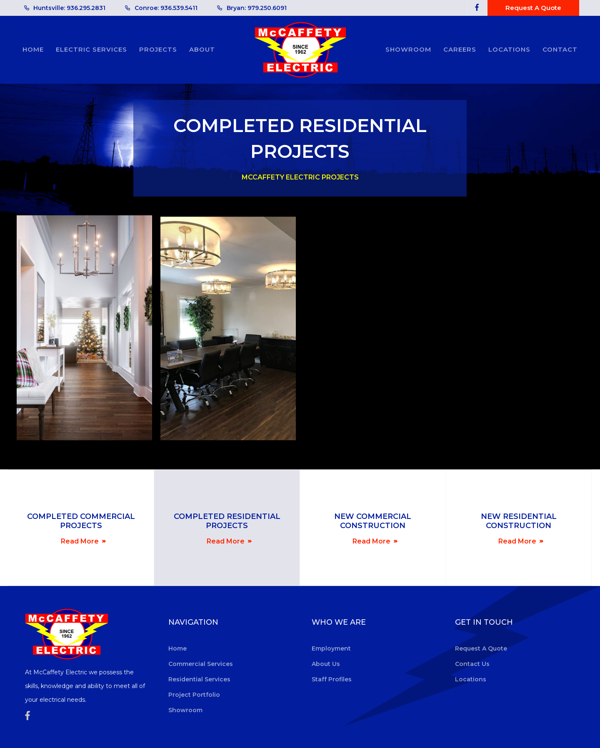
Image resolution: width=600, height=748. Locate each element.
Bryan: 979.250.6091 (257, 8)
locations (509, 49)
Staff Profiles (332, 679)
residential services (199, 679)
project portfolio (194, 694)
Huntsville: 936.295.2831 (69, 8)
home (177, 648)
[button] (91, 49)
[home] (300, 49)
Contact (560, 49)
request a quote (481, 648)
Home (33, 49)
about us (326, 664)
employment (331, 648)
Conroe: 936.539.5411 (166, 8)
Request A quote (533, 8)
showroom (408, 49)
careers (459, 49)
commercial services (200, 664)
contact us (472, 664)
